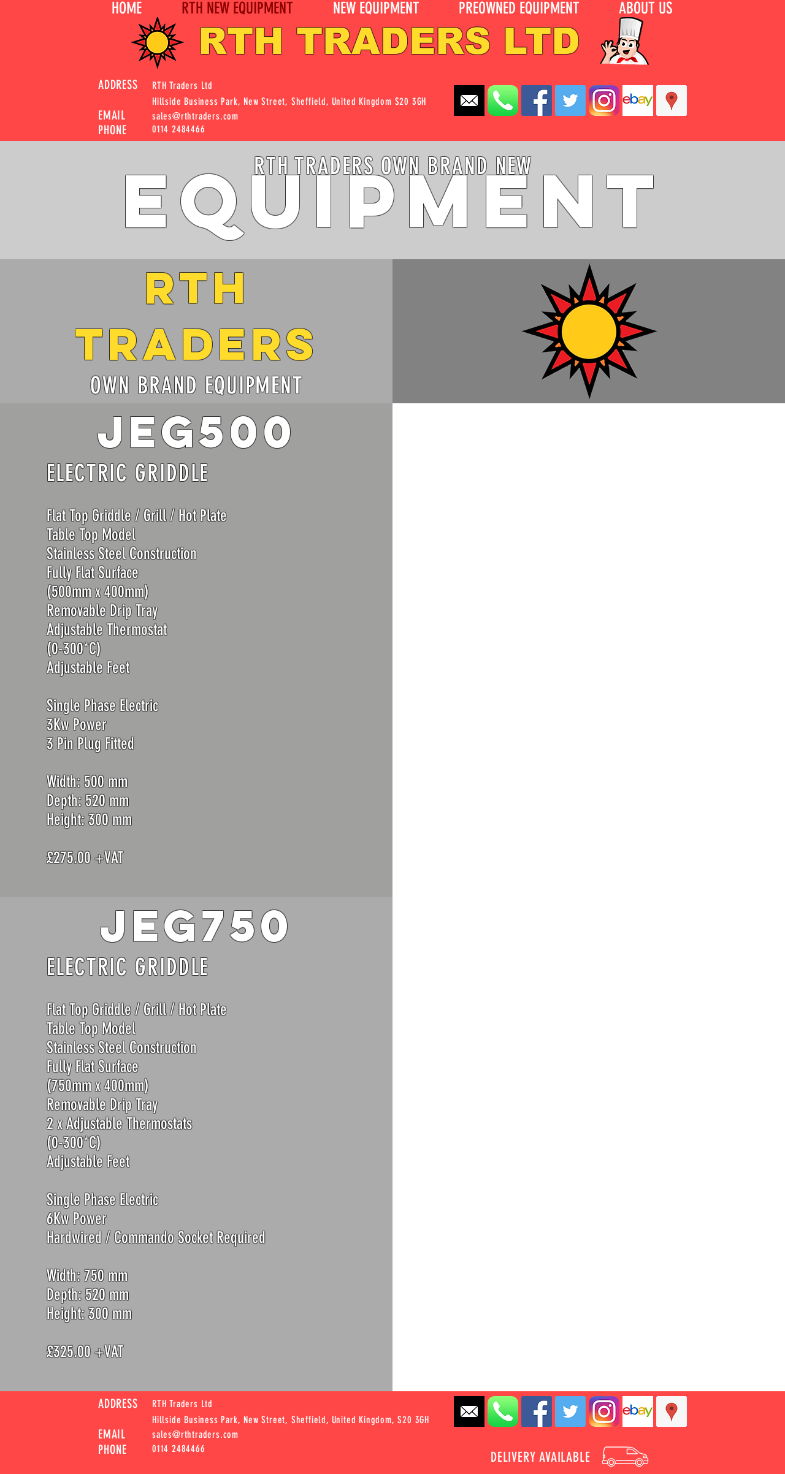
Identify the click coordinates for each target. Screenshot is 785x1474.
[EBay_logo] (637, 100)
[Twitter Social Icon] (570, 100)
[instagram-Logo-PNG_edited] (604, 100)
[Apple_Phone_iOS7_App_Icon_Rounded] (503, 100)
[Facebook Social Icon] (536, 100)
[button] (645, 8)
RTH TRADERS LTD (389, 41)
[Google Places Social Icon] (671, 100)
